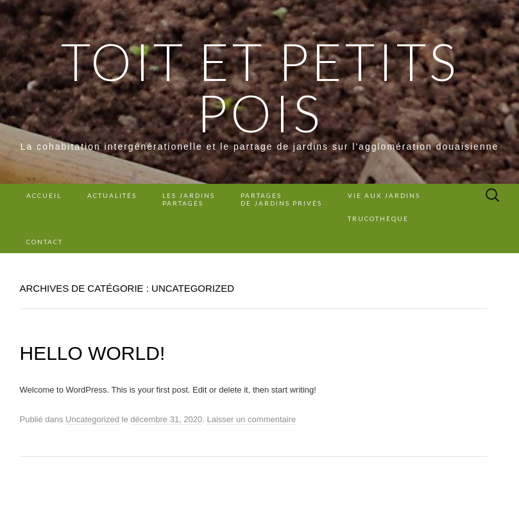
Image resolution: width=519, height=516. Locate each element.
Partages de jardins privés (281, 199)
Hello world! (93, 353)
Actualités (112, 195)
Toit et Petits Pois (260, 86)
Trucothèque (378, 218)
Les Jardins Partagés (188, 199)
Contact (44, 241)
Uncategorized (92, 419)
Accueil (44, 195)
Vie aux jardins (384, 195)
